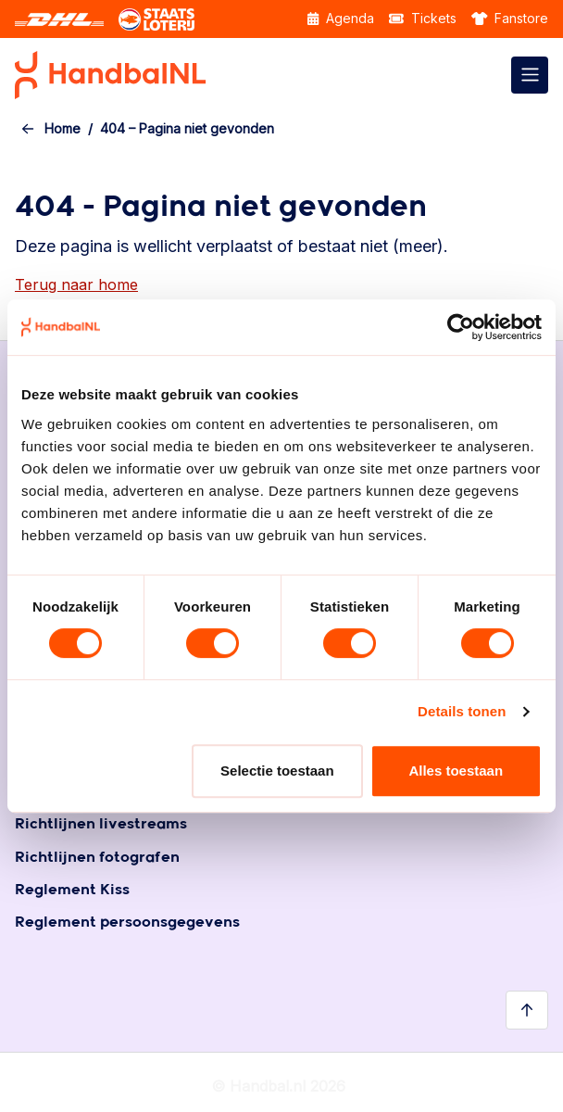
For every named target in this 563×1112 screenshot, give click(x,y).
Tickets (423, 18)
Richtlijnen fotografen (97, 858)
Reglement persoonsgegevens (127, 922)
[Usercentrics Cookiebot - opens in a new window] (461, 327)
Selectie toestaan (277, 770)
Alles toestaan (455, 770)
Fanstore (510, 18)
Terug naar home (76, 284)
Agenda (340, 18)
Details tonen (462, 711)
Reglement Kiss (72, 890)
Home (62, 128)
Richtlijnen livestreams (101, 824)
